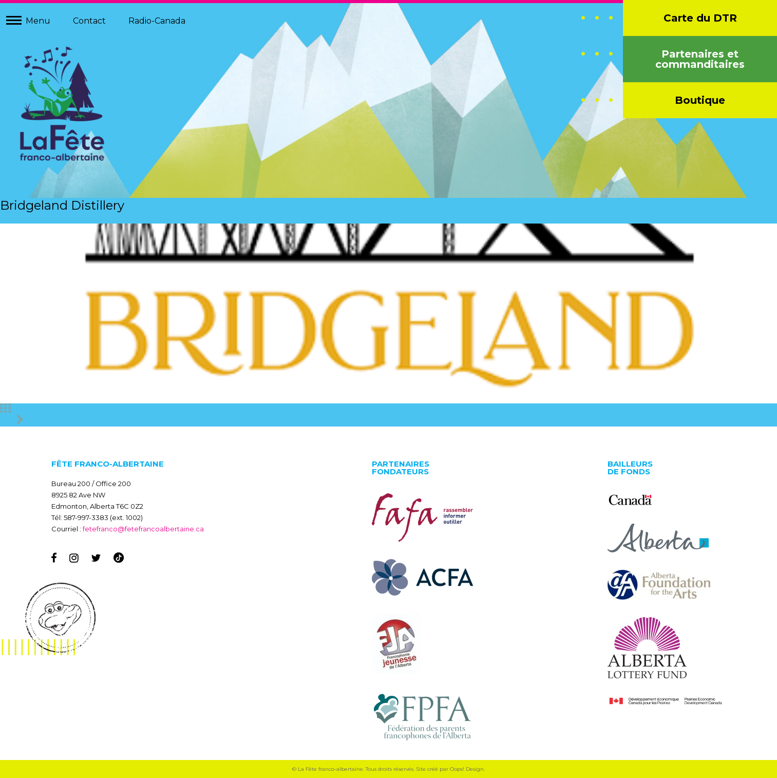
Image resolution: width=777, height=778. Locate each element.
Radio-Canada (156, 21)
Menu (38, 21)
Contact (89, 21)
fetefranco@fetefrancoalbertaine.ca (143, 529)
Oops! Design (467, 769)
